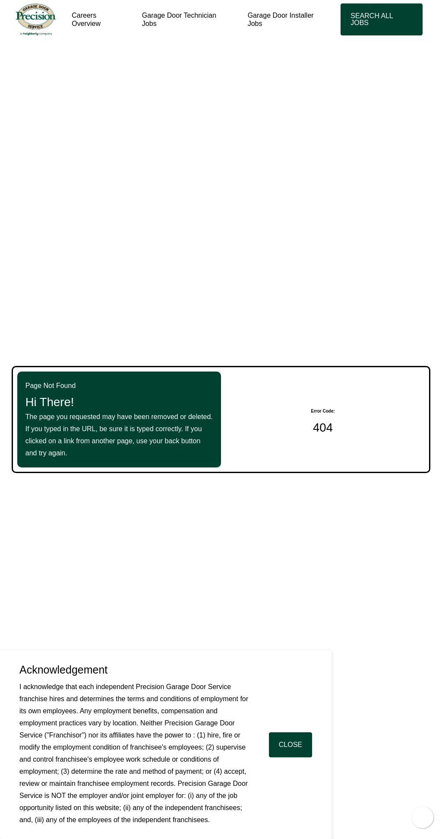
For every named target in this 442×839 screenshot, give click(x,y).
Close (290, 744)
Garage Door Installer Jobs (281, 19)
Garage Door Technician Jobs (179, 19)
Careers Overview (86, 19)
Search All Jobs (371, 19)
